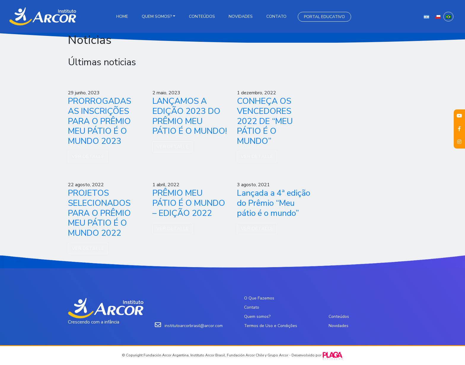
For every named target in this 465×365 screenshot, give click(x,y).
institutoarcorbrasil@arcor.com (194, 326)
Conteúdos (202, 16)
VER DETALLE (88, 156)
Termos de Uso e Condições (270, 326)
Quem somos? (157, 16)
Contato (276, 16)
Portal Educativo (324, 17)
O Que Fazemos (259, 298)
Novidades (241, 16)
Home (122, 16)
